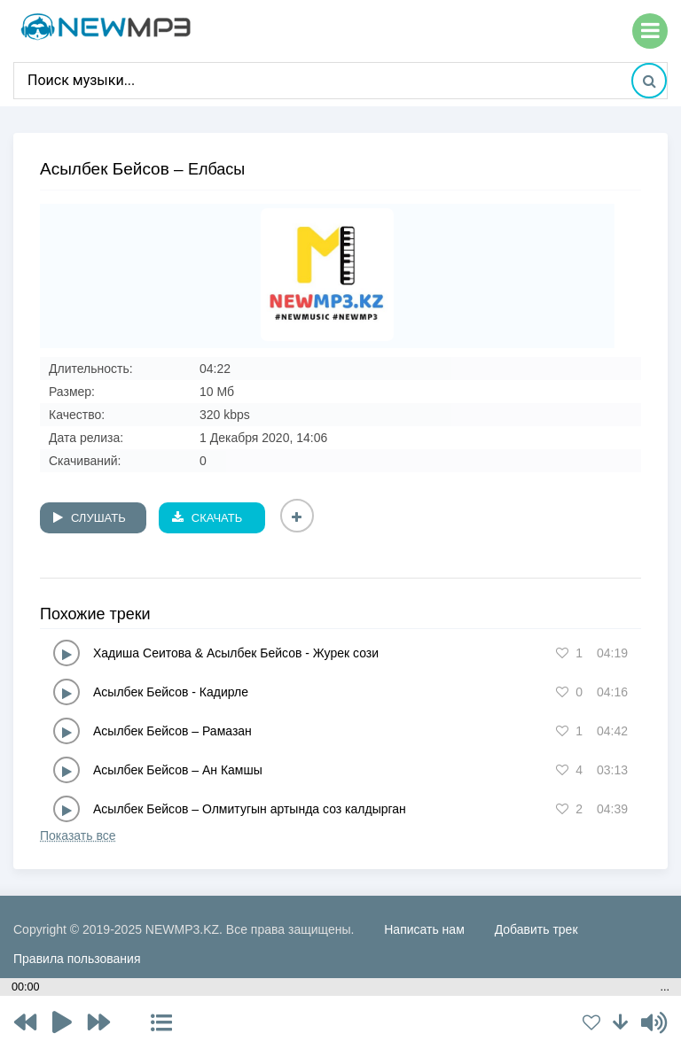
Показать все (77, 835)
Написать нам (424, 929)
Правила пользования (77, 959)
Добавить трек (536, 929)
